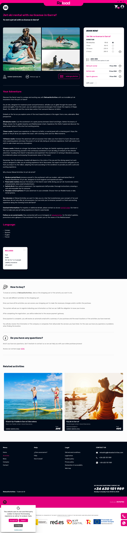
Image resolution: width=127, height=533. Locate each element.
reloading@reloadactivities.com (109, 452)
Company (6, 462)
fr (123, 1)
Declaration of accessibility (74, 465)
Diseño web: (117, 502)
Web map (68, 468)
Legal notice (69, 456)
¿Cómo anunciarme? (40, 452)
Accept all (13, 520)
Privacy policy (69, 462)
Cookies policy (69, 459)
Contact (5, 465)
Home (5, 452)
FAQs (35, 456)
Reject (23, 520)
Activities (6, 456)
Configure (18, 525)
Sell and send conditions (72, 452)
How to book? (38, 459)
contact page (65, 208)
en (121, 1)
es (118, 1)
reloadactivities (57, 215)
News (4, 459)
